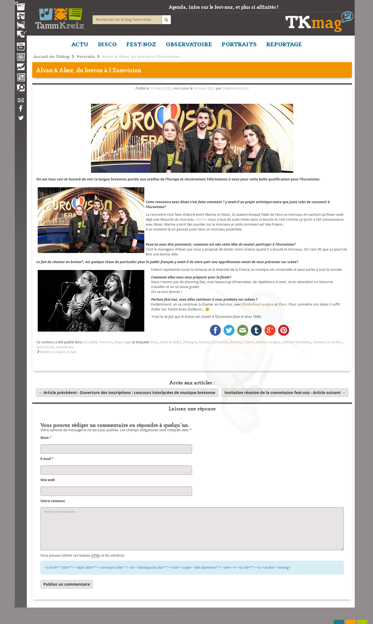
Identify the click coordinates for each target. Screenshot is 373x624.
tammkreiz (64, 347)
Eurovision (220, 342)
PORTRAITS (239, 44)
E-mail (45, 458)
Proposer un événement (118, 616)
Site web (47, 480)
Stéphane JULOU (235, 88)
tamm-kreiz (45, 347)
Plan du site (33, 616)
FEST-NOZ (141, 44)
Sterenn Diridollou (296, 342)
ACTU (79, 44)
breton (204, 342)
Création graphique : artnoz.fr (158, 616)
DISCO (107, 44)
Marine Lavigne (268, 342)
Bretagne (190, 342)
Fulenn (248, 342)
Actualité (90, 342)
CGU (71, 616)
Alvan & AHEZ (170, 342)
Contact (48, 616)
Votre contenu (52, 501)
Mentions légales (88, 616)
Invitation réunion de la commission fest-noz (284, 392)
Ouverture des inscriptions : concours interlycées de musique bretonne (127, 392)
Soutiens (61, 616)
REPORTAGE (284, 44)
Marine (201, 219)
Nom (44, 437)
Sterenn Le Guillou (327, 342)
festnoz (236, 342)
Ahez (154, 342)
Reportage (122, 342)
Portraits (86, 56)
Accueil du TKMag (51, 56)
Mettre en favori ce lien (58, 352)
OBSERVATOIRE (189, 44)
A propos (17, 616)
